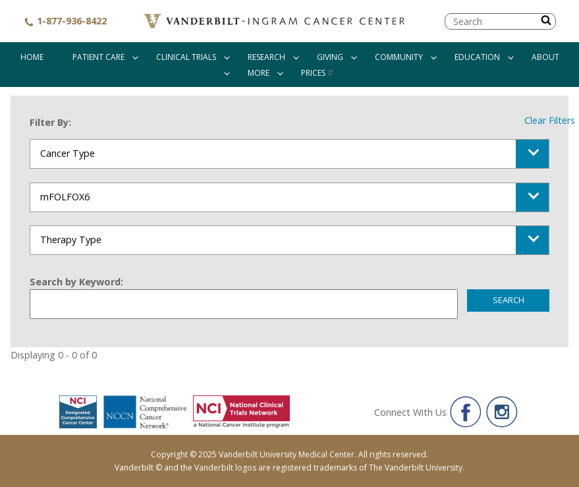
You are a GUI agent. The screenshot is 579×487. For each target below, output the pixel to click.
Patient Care (98, 57)
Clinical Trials (186, 57)
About (545, 57)
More (258, 72)
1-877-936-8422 (65, 20)
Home (31, 57)
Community (399, 57)
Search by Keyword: (76, 281)
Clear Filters (549, 121)
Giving (330, 57)
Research (266, 57)
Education (477, 57)
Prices (318, 72)
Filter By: (50, 122)
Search (508, 300)
